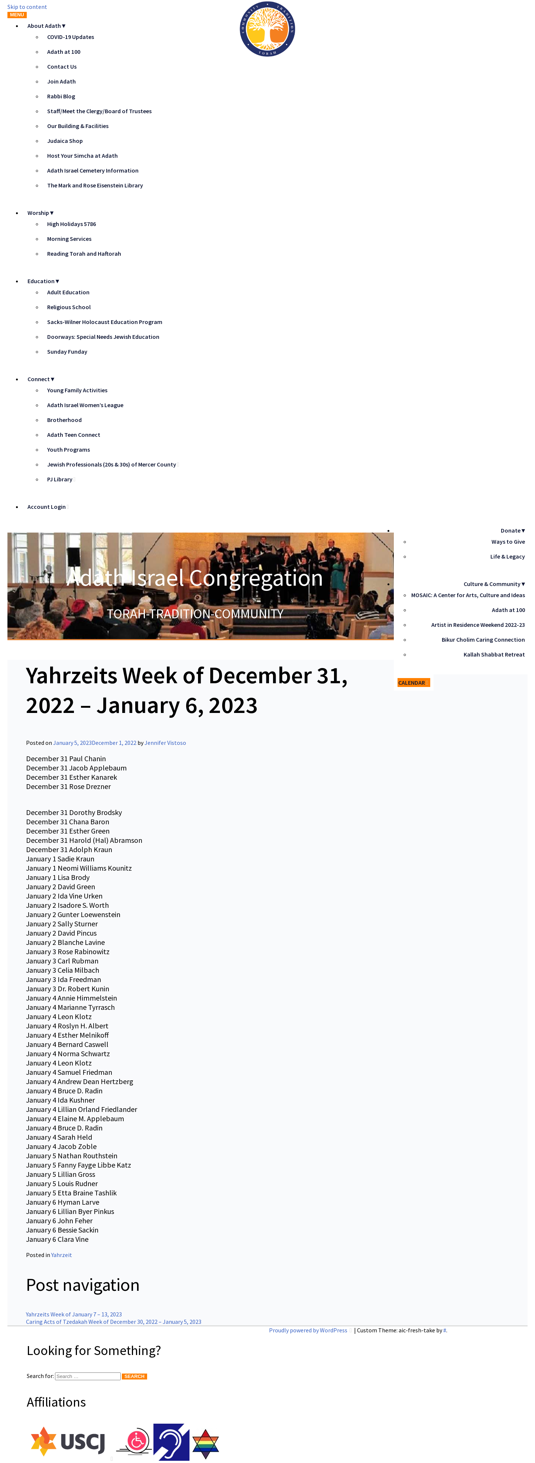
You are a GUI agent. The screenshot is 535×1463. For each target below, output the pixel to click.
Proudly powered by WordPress (308, 1330)
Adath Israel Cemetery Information (93, 170)
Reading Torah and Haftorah (84, 253)
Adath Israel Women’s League (85, 405)
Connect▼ (41, 379)
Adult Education (68, 292)
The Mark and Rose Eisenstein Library (95, 185)
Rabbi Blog (61, 96)
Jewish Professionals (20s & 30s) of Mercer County (111, 464)
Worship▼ (41, 212)
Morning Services (69, 238)
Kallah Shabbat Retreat (494, 654)
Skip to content (27, 6)
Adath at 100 (63, 51)
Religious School (69, 307)
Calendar (411, 682)
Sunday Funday (67, 351)
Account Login (46, 506)
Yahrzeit (61, 1255)
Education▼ (44, 281)
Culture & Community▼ (495, 584)
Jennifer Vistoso (165, 742)
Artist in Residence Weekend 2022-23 (478, 624)
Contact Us (62, 66)
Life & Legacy (507, 556)
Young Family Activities (77, 390)
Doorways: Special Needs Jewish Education (103, 336)
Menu (17, 14)
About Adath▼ (47, 25)
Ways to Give (508, 541)
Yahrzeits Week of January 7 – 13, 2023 (74, 1314)
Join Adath (61, 81)
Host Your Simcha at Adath (82, 155)
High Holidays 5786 (71, 224)
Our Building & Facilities (77, 126)
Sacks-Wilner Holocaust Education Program (104, 321)
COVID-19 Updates (70, 36)
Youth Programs (68, 449)
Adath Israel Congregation (195, 577)
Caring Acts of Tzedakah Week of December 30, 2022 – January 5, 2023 (113, 1321)
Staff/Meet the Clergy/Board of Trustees (99, 111)
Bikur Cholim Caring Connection (483, 639)
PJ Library (59, 479)
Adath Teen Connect (73, 434)
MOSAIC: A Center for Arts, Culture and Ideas (468, 595)
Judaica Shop (65, 140)
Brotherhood (64, 419)
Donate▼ (513, 530)
